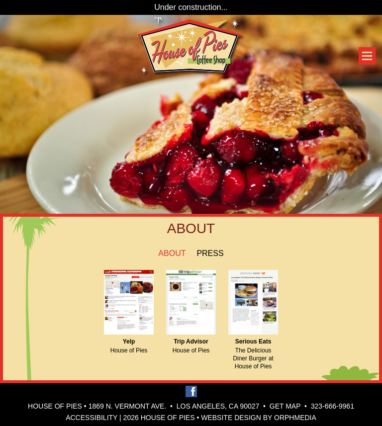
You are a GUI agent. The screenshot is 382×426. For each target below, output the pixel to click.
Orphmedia (295, 418)
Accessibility (91, 418)
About (172, 253)
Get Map (285, 406)
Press (209, 253)
